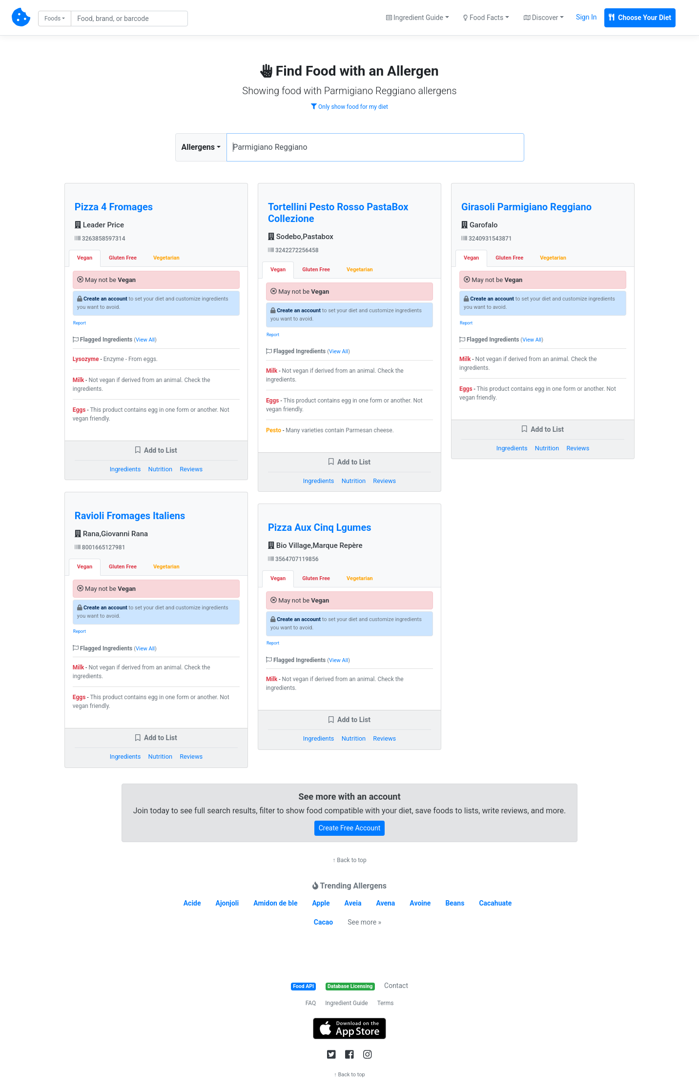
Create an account (105, 299)
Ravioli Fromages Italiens (130, 516)
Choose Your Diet (640, 17)
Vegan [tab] (84, 258)
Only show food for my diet (349, 106)
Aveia (353, 903)
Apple (320, 903)
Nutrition (160, 469)
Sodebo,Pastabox (300, 236)
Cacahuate (495, 903)
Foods (52, 18)
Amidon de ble (275, 903)
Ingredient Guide (346, 1003)
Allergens (198, 147)
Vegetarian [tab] (166, 258)
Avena (385, 903)
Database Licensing (350, 986)
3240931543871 (486, 238)
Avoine (420, 903)
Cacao (323, 922)
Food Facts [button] (483, 17)
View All (145, 340)
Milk (78, 380)
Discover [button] (541, 17)
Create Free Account (350, 828)
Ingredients (125, 469)
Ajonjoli (227, 903)
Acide (192, 903)
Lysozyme (86, 359)
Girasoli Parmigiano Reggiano (526, 207)
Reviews (191, 469)
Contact (396, 985)
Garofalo (479, 225)
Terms (385, 1003)
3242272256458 (293, 250)
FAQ (311, 1003)
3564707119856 (293, 559)
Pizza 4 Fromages (114, 207)
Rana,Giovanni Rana (111, 533)
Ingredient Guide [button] (414, 17)
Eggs (79, 409)
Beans (454, 903)
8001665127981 (100, 547)
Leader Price (99, 225)
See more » (364, 922)
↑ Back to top (349, 860)
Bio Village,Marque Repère (315, 545)
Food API (303, 986)
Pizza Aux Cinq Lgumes (319, 527)
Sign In (586, 17)
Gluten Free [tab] (123, 258)
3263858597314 (100, 238)
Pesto (273, 430)
